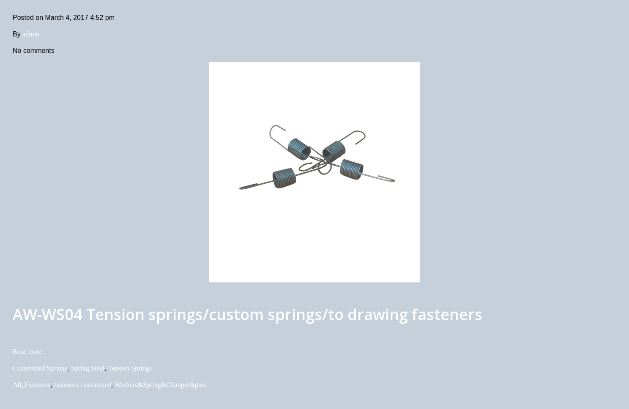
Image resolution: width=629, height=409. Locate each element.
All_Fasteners (31, 384)
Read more (27, 351)
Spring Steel (87, 368)
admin (30, 34)
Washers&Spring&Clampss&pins (160, 384)
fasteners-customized (82, 384)
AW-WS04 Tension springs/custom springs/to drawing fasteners (247, 314)
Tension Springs (130, 368)
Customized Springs (40, 368)
